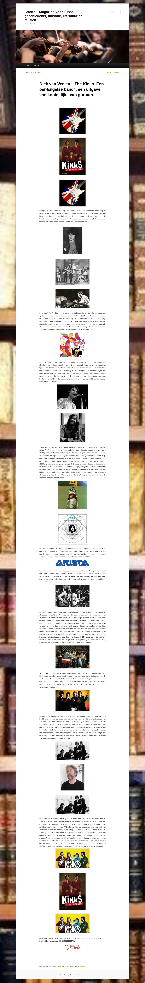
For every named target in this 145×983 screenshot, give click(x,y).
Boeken (59, 966)
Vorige (108, 72)
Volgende (117, 72)
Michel (67, 966)
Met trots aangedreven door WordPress (72, 975)
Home (27, 65)
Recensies (36, 65)
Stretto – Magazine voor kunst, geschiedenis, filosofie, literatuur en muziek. (53, 16)
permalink (81, 966)
